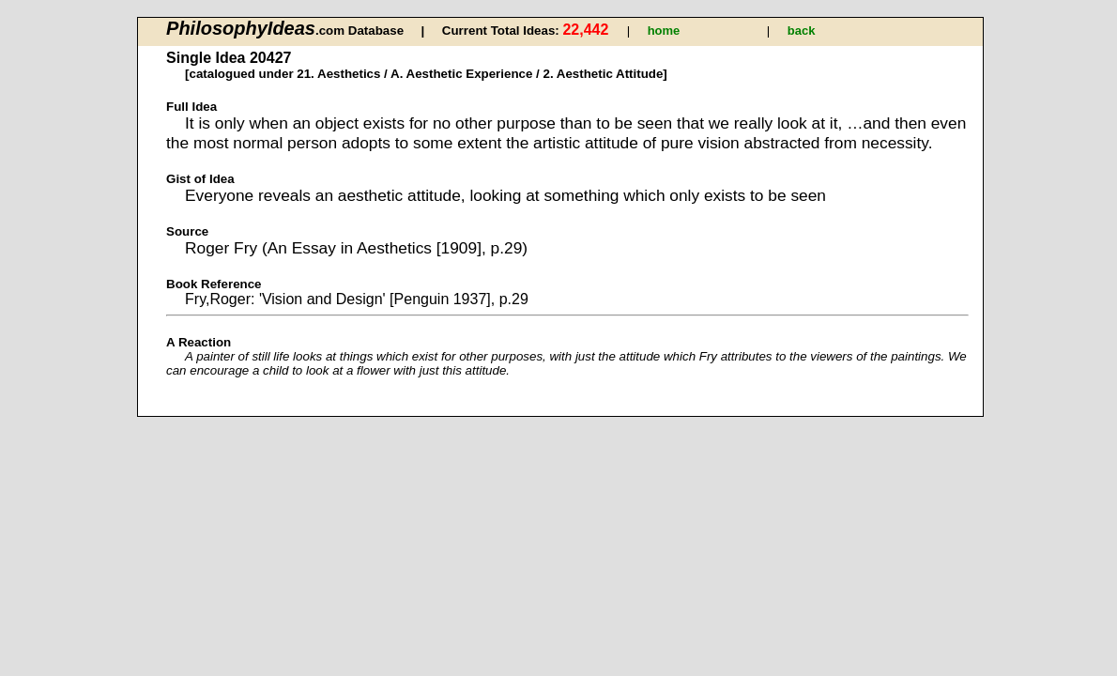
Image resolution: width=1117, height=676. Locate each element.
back (802, 30)
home (664, 30)
